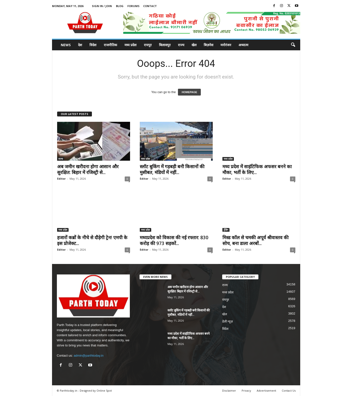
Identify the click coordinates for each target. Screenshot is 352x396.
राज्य (181, 45)
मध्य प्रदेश (130, 45)
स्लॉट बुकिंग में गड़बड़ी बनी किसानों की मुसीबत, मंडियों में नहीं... (172, 169)
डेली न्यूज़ (227, 321)
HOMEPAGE (189, 92)
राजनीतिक (110, 45)
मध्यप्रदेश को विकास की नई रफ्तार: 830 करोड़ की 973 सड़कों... (174, 240)
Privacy (246, 390)
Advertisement (266, 390)
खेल (194, 45)
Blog (119, 6)
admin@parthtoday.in (89, 355)
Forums (133, 6)
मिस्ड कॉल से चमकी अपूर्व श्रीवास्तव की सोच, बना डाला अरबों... (255, 240)
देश (80, 45)
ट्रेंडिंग (226, 229)
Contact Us (289, 390)
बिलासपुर (165, 45)
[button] (293, 45)
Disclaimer (229, 390)
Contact (150, 6)
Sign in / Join (102, 6)
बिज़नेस (208, 45)
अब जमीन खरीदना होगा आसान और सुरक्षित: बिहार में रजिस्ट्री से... (88, 169)
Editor (61, 178)
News (66, 45)
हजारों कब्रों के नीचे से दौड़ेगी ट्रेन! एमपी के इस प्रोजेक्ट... (92, 240)
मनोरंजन (225, 45)
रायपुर (148, 45)
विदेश (93, 45)
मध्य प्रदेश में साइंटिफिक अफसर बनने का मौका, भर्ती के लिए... (257, 169)
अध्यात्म (243, 45)
